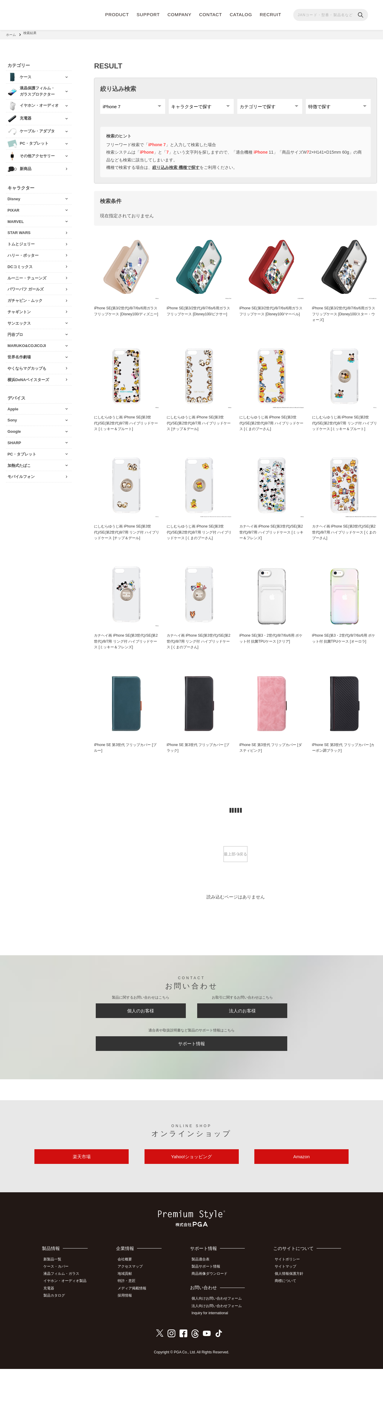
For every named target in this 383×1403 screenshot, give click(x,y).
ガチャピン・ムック (24, 297)
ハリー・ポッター (23, 252)
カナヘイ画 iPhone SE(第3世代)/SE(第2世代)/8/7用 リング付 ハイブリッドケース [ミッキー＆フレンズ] (126, 659)
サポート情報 (191, 1074)
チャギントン (19, 308)
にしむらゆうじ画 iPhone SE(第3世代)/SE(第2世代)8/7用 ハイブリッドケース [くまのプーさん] (270, 429)
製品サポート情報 (209, 1303)
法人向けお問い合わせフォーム (220, 1341)
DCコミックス (20, 263)
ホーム (11, 33)
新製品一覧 (55, 1297)
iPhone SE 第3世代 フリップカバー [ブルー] (125, 770)
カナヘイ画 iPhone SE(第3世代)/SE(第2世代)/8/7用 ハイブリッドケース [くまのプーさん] (343, 546)
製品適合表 (204, 1297)
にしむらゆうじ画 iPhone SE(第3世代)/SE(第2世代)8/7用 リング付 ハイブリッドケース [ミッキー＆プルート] (343, 432)
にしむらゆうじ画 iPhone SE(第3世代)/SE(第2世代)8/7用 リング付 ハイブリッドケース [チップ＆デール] (125, 546)
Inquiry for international (213, 1348)
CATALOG (241, 14)
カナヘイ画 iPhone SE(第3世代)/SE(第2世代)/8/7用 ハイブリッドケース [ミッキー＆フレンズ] (270, 546)
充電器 (51, 1323)
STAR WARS (19, 229)
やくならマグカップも (26, 365)
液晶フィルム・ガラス (64, 1310)
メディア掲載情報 (136, 1323)
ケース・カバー (59, 1303)
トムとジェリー (21, 241)
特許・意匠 (131, 1317)
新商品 (25, 165)
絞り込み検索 (118, 85)
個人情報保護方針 (291, 1310)
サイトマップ (288, 1303)
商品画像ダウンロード (213, 1310)
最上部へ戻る (235, 877)
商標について (288, 1317)
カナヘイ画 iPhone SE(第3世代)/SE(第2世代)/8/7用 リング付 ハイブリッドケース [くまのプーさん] (198, 656)
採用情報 (129, 1330)
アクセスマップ (134, 1303)
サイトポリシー (290, 1297)
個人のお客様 (140, 1037)
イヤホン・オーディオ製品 (67, 1317)
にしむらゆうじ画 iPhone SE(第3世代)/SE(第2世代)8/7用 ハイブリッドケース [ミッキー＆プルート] (125, 429)
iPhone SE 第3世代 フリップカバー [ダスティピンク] (270, 770)
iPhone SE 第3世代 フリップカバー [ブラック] (197, 770)
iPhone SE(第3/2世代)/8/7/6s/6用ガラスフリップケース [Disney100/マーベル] (271, 318)
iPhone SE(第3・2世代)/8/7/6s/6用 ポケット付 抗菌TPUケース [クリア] (271, 653)
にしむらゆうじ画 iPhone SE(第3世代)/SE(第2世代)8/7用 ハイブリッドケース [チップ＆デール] (198, 429)
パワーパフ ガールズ (25, 286)
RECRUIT (270, 14)
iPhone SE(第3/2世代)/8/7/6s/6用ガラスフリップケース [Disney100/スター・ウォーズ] (344, 318)
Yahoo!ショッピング (191, 1191)
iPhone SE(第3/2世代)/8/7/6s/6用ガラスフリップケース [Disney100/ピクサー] (199, 318)
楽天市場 (82, 1191)
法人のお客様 (242, 1037)
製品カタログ (57, 1330)
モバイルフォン (21, 473)
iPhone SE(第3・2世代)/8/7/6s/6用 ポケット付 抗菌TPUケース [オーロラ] (344, 653)
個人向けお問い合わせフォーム (220, 1334)
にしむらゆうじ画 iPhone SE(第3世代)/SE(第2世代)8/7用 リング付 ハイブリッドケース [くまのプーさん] (198, 546)
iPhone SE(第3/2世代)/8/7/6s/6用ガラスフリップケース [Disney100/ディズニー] (126, 318)
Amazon (301, 1191)
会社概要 (129, 1297)
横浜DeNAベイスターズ (28, 376)
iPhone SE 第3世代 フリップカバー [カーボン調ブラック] (343, 770)
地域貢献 (129, 1310)
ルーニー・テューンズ (26, 275)
